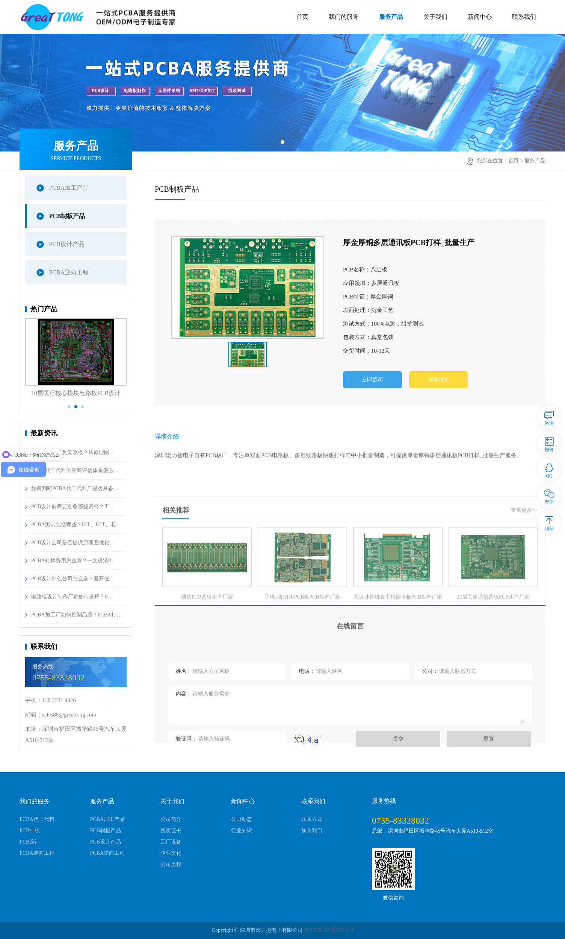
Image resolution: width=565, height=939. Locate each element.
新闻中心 (480, 17)
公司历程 (170, 864)
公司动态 (241, 819)
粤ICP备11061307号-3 (328, 930)
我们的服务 (344, 17)
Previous (19, 365)
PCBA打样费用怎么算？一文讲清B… (74, 560)
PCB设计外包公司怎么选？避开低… (73, 579)
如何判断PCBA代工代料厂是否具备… (75, 488)
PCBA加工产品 (69, 188)
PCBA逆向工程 (69, 272)
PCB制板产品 (67, 216)
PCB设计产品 (66, 244)
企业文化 (170, 853)
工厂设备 (170, 842)
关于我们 (435, 17)
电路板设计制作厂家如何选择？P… (72, 597)
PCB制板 (30, 830)
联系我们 (524, 17)
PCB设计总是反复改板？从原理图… (73, 452)
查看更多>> (524, 566)
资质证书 (170, 830)
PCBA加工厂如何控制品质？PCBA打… (76, 615)
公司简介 (170, 819)
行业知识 (241, 830)
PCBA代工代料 (37, 819)
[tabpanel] (282, 92)
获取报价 (439, 380)
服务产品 (391, 17)
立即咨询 (372, 380)
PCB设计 (30, 842)
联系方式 (311, 819)
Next (132, 365)
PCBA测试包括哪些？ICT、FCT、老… (76, 524)
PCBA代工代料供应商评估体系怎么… (75, 470)
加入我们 (311, 830)
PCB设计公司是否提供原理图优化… (73, 542)
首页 (302, 17)
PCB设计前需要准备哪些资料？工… (73, 506)
